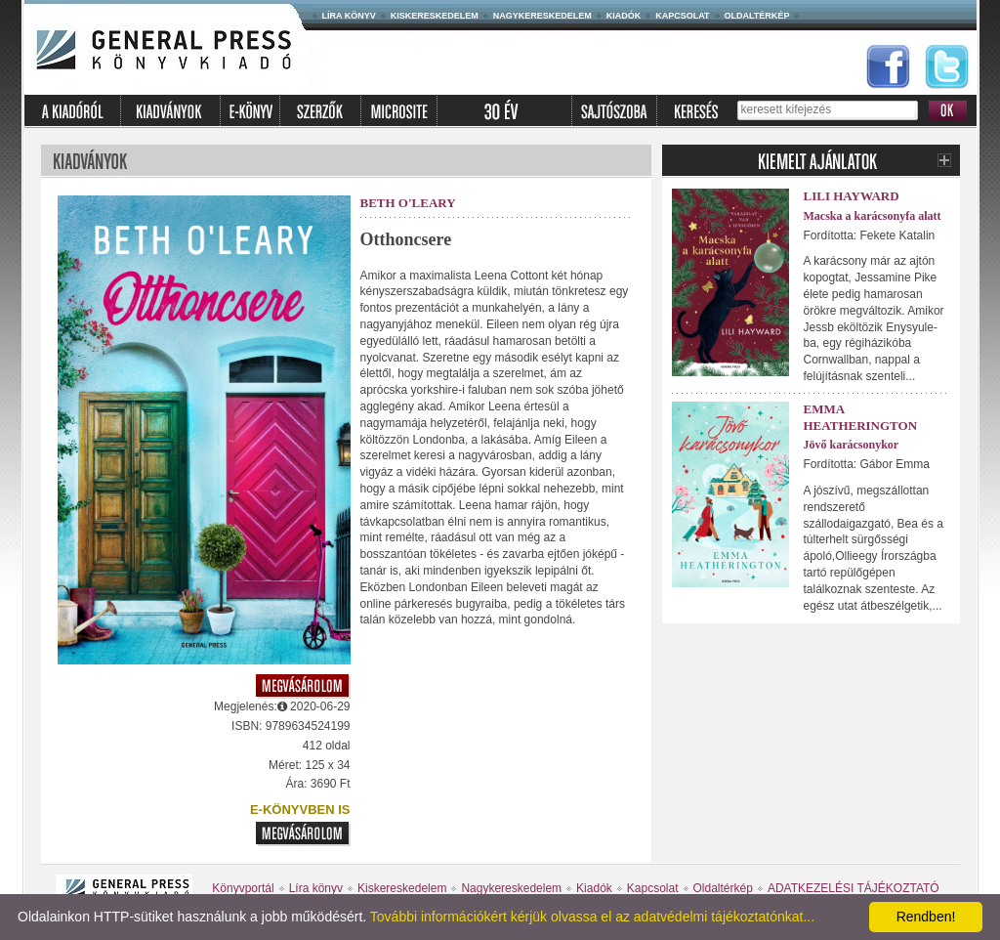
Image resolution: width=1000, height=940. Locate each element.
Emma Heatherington (861, 417)
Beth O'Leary (408, 202)
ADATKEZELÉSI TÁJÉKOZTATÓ (853, 888)
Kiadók (624, 16)
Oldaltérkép (757, 16)
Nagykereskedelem (542, 16)
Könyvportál (242, 888)
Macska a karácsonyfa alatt (872, 216)
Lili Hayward (851, 196)
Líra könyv (349, 16)
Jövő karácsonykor (851, 444)
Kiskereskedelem (435, 16)
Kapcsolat (682, 16)
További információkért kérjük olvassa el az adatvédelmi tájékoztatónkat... (592, 916)
